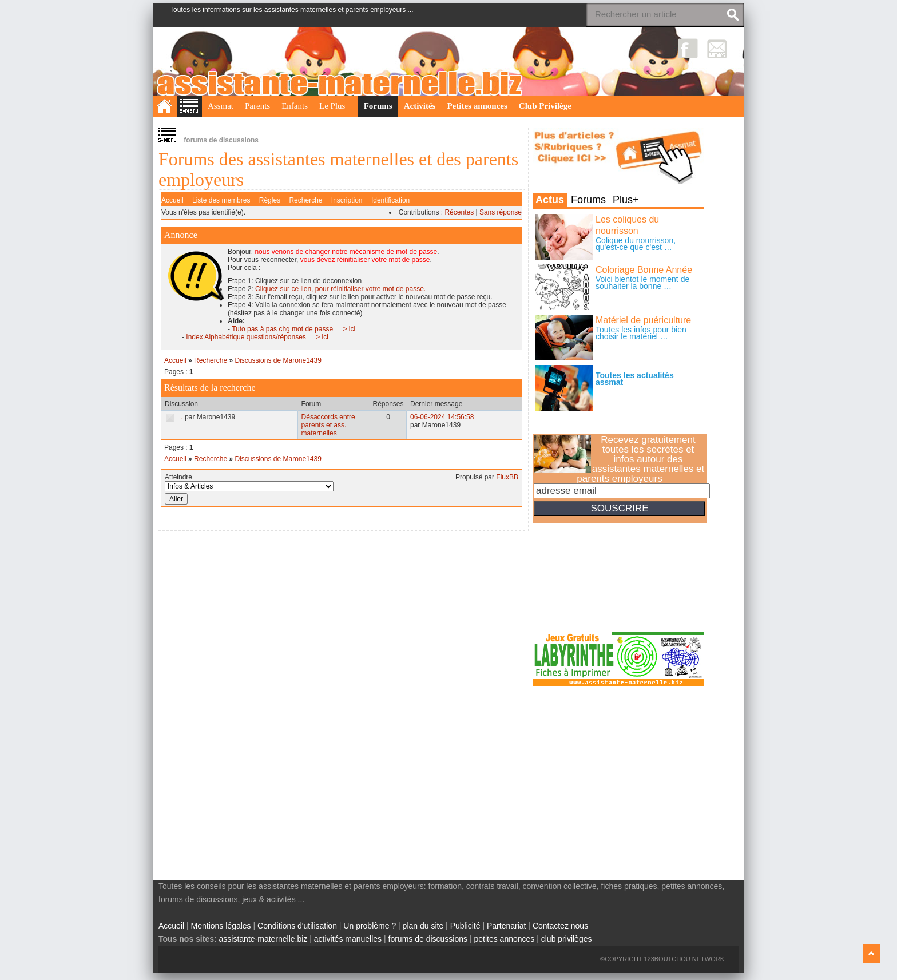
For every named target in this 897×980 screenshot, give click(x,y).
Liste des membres (221, 200)
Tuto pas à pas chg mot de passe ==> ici (293, 329)
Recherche (305, 200)
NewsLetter (717, 48)
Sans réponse (500, 212)
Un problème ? (369, 925)
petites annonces (504, 938)
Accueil (172, 200)
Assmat (220, 105)
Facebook (688, 48)
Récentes (459, 212)
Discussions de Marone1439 (278, 360)
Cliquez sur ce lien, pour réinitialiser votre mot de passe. (340, 289)
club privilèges (566, 938)
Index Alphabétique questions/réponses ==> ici (257, 337)
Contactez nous (560, 925)
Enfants (294, 105)
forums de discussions (428, 938)
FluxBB (507, 477)
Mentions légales (221, 925)
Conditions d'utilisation (297, 925)
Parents (257, 105)
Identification (390, 200)
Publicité (465, 925)
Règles (269, 200)
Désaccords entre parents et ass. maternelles (328, 425)
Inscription (347, 200)
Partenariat (506, 925)
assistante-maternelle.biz (263, 938)
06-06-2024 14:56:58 (442, 417)
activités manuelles (348, 938)
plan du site (423, 925)
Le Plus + (335, 105)
